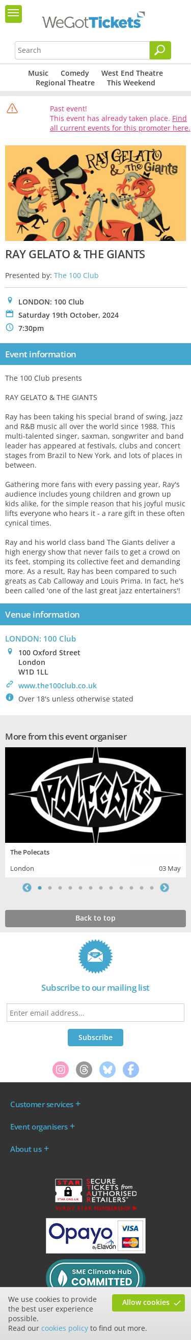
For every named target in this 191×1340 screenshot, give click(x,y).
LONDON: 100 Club (40, 638)
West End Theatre (132, 73)
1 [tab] (39, 887)
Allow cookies (146, 1302)
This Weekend (131, 82)
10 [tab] (131, 887)
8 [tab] (111, 887)
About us (25, 1149)
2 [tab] (49, 887)
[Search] (160, 50)
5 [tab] (80, 887)
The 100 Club (76, 275)
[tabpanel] (95, 811)
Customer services (41, 1104)
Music (38, 73)
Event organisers (38, 1126)
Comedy (75, 73)
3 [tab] (60, 887)
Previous (27, 887)
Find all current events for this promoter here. (120, 123)
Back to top (95, 918)
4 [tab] (70, 887)
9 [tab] (121, 887)
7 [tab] (100, 887)
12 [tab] (151, 887)
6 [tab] (90, 887)
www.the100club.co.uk (57, 685)
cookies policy (64, 1328)
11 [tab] (141, 887)
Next (164, 887)
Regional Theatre (65, 82)
